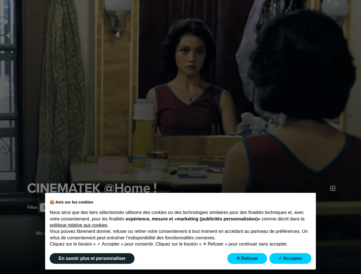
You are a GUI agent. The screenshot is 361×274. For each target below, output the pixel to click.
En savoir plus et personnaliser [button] (92, 258)
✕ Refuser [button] (247, 258)
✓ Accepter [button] (290, 258)
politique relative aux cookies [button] (78, 225)
